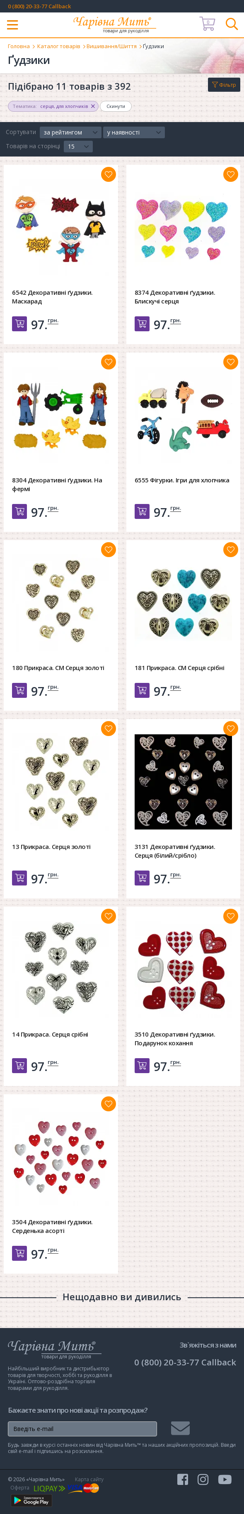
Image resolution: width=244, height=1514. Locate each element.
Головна (19, 46)
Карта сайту (89, 1479)
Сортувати (21, 132)
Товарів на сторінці (33, 146)
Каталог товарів (58, 46)
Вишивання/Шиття (112, 46)
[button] (70, 132)
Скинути (115, 106)
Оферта (19, 1487)
